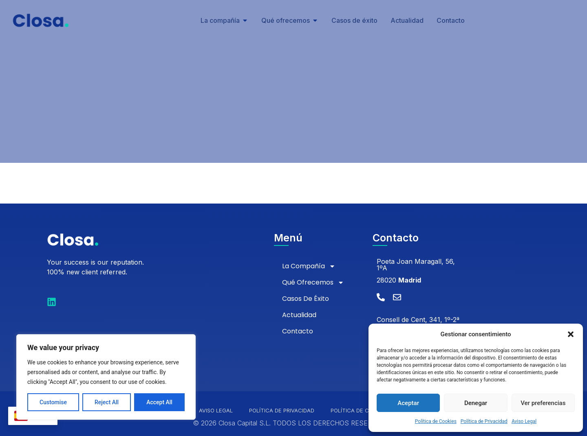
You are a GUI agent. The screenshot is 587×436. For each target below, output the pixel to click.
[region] (106, 377)
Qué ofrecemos (313, 282)
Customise (53, 402)
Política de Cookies (436, 421)
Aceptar (408, 403)
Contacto (297, 331)
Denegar (475, 403)
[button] (571, 334)
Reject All (107, 402)
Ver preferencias (543, 403)
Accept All (159, 402)
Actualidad (299, 315)
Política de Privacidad (484, 421)
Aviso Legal (524, 421)
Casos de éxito (305, 298)
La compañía (308, 266)
